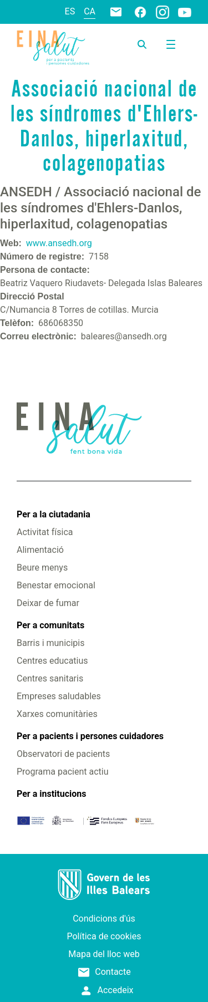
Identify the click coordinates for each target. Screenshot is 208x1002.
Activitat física (45, 532)
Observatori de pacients (63, 754)
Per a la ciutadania (53, 514)
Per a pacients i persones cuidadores (90, 736)
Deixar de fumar (48, 603)
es (70, 11)
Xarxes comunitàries (57, 714)
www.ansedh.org (59, 243)
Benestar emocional (56, 585)
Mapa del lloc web (103, 954)
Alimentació (40, 550)
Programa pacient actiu (62, 771)
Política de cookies (104, 936)
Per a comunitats (50, 625)
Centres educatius (52, 660)
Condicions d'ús (104, 918)
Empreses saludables (59, 696)
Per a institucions (51, 794)
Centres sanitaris (50, 678)
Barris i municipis (50, 643)
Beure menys (42, 567)
